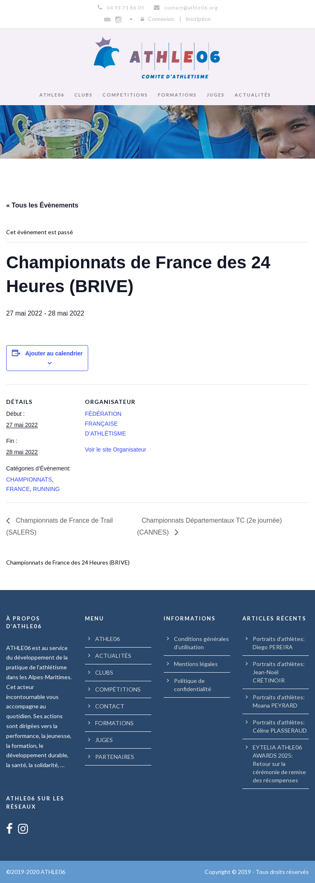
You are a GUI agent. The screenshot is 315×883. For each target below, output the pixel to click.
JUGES (216, 94)
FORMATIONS (177, 94)
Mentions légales (196, 663)
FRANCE (18, 489)
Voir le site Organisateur (115, 449)
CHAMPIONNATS (29, 479)
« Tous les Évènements (42, 205)
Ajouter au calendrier (53, 353)
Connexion (161, 19)
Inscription (198, 19)
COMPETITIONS (125, 94)
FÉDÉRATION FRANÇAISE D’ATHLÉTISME (105, 423)
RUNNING (46, 489)
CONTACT (109, 706)
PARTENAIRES (114, 756)
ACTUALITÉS (253, 94)
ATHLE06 (51, 94)
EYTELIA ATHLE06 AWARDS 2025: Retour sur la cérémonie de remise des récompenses (279, 764)
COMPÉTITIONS (118, 689)
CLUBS (83, 94)
